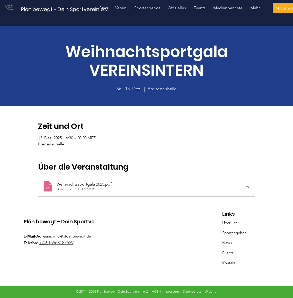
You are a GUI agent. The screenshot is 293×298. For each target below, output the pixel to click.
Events (227, 252)
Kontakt (228, 262)
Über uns (229, 222)
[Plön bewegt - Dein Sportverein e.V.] (65, 9)
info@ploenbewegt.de (72, 236)
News (227, 242)
